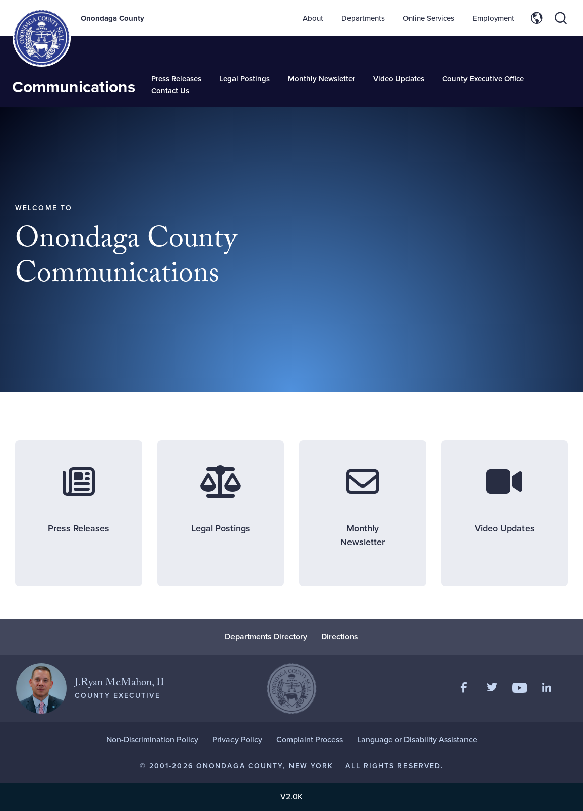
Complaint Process (309, 739)
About (313, 18)
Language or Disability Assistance (417, 739)
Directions (339, 636)
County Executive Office (483, 78)
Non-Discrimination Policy (152, 739)
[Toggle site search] (561, 18)
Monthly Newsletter (321, 78)
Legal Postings (244, 78)
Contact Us (170, 90)
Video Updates (398, 78)
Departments (363, 18)
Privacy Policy (237, 739)
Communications (73, 87)
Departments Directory (266, 636)
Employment (493, 18)
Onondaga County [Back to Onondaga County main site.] (112, 18)
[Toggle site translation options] (537, 18)
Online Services (428, 18)
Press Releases (176, 78)
